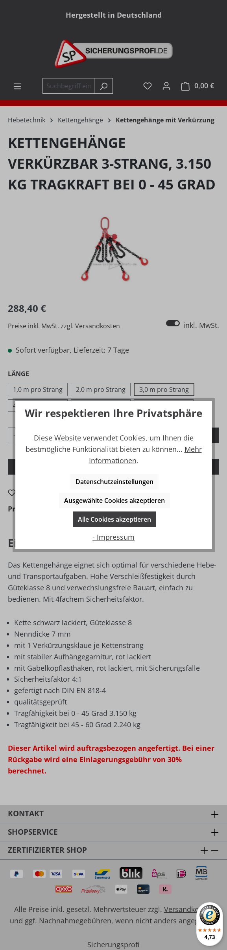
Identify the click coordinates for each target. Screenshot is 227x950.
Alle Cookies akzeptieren (114, 519)
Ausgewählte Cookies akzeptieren (114, 500)
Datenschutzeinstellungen (114, 481)
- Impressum (113, 537)
